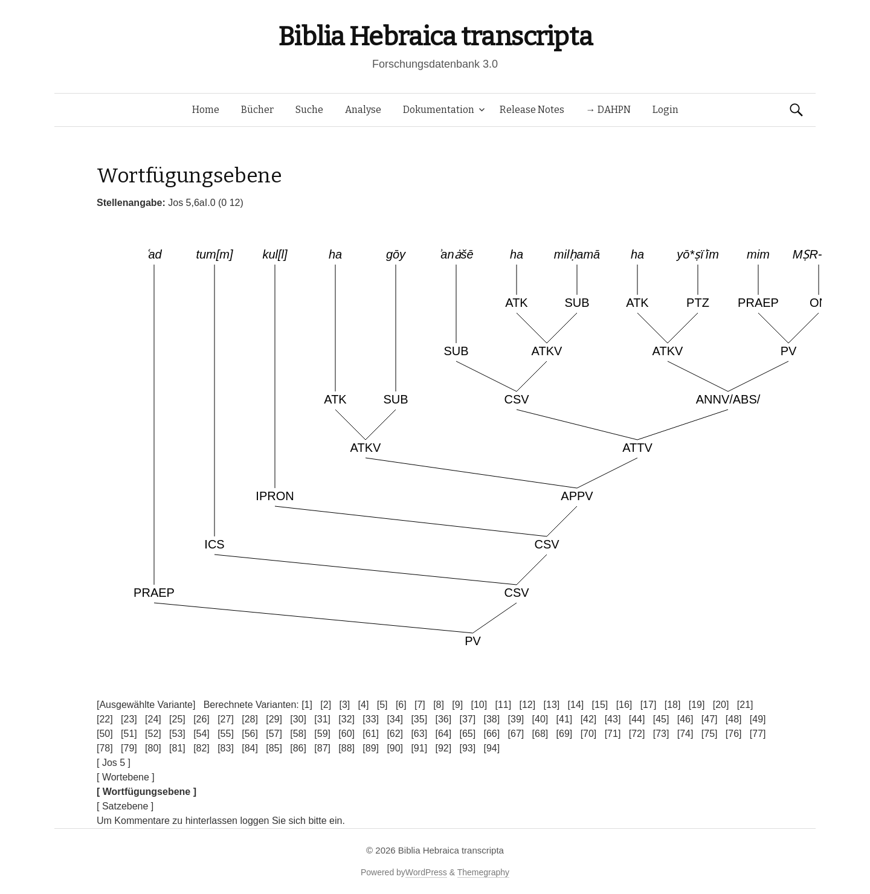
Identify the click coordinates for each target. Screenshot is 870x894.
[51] (129, 733)
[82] (201, 748)
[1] (306, 704)
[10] (479, 704)
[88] (346, 748)
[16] (624, 704)
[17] (648, 704)
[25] (177, 719)
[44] (637, 719)
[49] (758, 719)
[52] (153, 733)
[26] (201, 719)
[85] (274, 748)
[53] (177, 733)
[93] (467, 748)
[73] (661, 733)
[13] (552, 704)
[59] (322, 733)
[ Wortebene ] (126, 777)
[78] (105, 748)
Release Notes (532, 109)
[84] (250, 748)
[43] (613, 719)
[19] (697, 704)
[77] (758, 733)
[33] (370, 719)
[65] (467, 733)
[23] (129, 719)
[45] (661, 719)
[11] (503, 704)
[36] (443, 719)
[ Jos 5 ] (113, 762)
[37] (467, 719)
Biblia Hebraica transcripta (435, 36)
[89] (370, 748)
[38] (492, 719)
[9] (457, 704)
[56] (250, 733)
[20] (721, 704)
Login (665, 109)
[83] (226, 748)
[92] (443, 748)
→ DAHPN (608, 109)
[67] (516, 733)
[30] (298, 719)
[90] (395, 748)
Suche (309, 109)
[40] (540, 719)
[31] (322, 719)
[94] (492, 748)
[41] (564, 719)
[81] (177, 748)
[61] (370, 733)
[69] (564, 733)
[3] (344, 704)
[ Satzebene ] (125, 806)
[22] (105, 719)
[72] (637, 733)
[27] (226, 719)
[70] (589, 733)
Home (205, 109)
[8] (438, 704)
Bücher (257, 109)
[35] (419, 719)
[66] (492, 733)
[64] (443, 733)
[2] (325, 704)
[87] (322, 748)
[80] (153, 748)
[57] (274, 733)
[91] (419, 748)
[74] (685, 733)
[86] (298, 748)
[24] (153, 719)
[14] (576, 704)
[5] (382, 704)
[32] (346, 719)
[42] (589, 719)
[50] (105, 733)
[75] (709, 733)
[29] (274, 719)
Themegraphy (483, 872)
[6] (401, 704)
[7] (419, 704)
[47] (709, 719)
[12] (528, 704)
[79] (129, 748)
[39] (516, 719)
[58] (298, 733)
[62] (395, 733)
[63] (419, 733)
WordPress (426, 872)
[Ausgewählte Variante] (146, 704)
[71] (613, 733)
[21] (745, 704)
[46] (685, 719)
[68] (540, 733)
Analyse (363, 109)
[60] (346, 733)
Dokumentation (438, 109)
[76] (734, 733)
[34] (395, 719)
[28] (250, 719)
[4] (363, 704)
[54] (201, 733)
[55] (226, 733)
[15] (600, 704)
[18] (673, 704)
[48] (734, 719)
